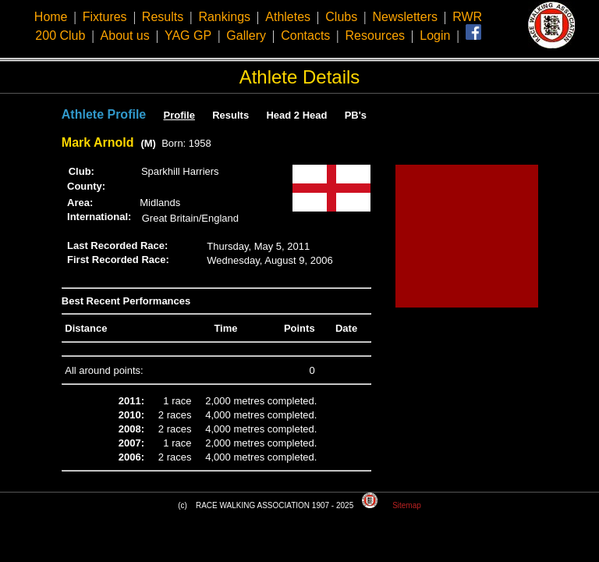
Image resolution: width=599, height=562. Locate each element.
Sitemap (406, 505)
